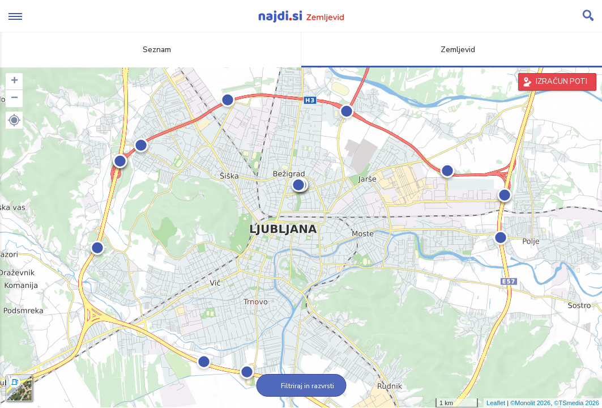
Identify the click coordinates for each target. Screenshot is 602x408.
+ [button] (14, 81)
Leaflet (495, 403)
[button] (14, 120)
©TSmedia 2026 (576, 403)
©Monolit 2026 (530, 403)
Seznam (150, 49)
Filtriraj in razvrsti (301, 385)
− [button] (14, 98)
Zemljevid (451, 49)
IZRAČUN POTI (561, 81)
